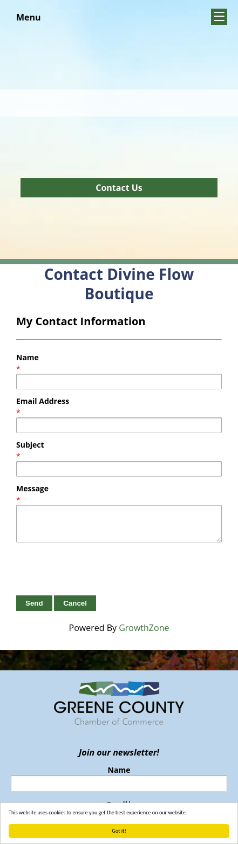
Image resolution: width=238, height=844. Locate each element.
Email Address (42, 401)
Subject (30, 445)
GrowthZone (144, 628)
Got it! (119, 830)
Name (27, 357)
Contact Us (119, 188)
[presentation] (98, 569)
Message (32, 488)
